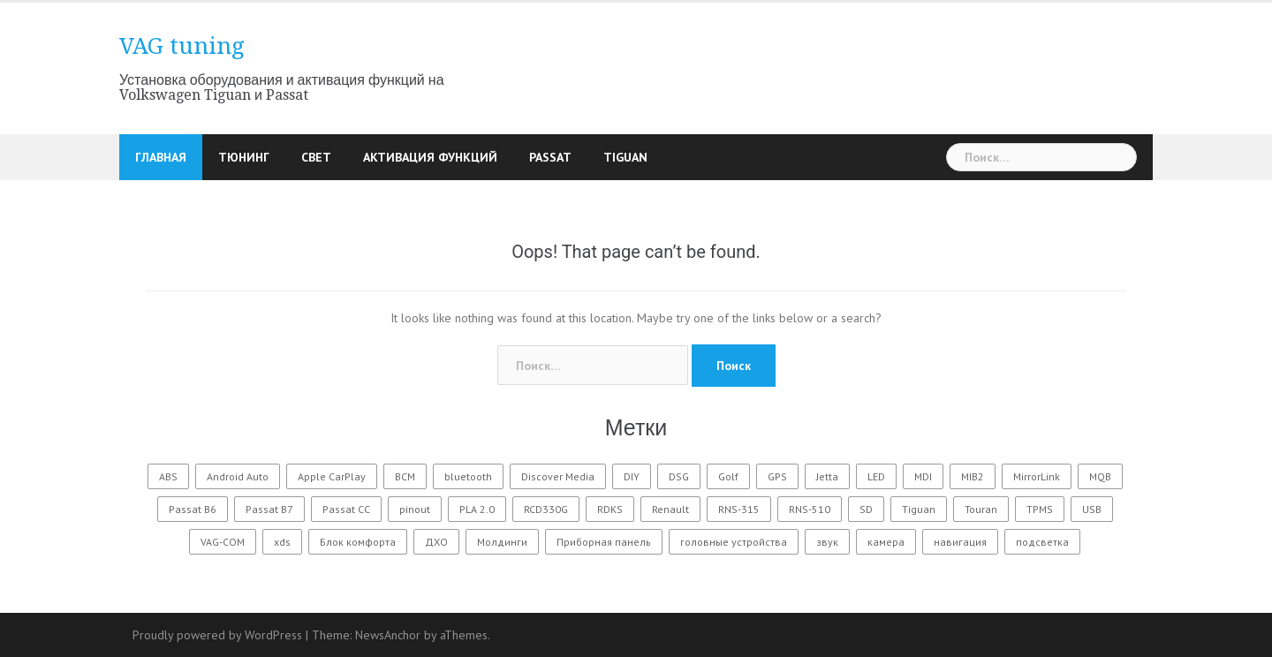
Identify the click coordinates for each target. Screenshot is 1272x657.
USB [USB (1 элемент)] (1092, 509)
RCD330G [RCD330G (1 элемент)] (546, 509)
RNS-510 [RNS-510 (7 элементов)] (809, 509)
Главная (160, 157)
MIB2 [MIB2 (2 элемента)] (972, 476)
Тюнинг (243, 157)
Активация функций (430, 157)
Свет (316, 157)
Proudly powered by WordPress (217, 635)
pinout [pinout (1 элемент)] (414, 509)
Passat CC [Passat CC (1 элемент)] (346, 509)
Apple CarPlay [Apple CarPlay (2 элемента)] (332, 476)
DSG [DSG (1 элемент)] (679, 476)
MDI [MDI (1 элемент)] (923, 476)
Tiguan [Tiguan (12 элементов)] (918, 509)
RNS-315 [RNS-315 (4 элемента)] (739, 509)
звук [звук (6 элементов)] (827, 541)
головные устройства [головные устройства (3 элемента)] (733, 541)
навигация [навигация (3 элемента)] (960, 541)
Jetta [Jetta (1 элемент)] (827, 476)
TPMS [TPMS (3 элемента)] (1039, 509)
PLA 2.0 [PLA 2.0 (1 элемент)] (477, 509)
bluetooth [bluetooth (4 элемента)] (468, 476)
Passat (550, 157)
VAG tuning (182, 46)
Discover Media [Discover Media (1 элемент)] (557, 476)
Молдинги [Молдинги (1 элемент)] (502, 541)
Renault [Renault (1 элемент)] (670, 509)
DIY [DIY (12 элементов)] (632, 476)
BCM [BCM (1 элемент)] (405, 476)
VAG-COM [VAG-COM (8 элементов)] (223, 541)
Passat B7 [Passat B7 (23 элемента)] (269, 509)
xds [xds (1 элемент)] (282, 541)
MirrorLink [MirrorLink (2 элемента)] (1036, 476)
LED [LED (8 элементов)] (876, 476)
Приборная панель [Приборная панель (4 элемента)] (603, 541)
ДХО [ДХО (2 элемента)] (436, 541)
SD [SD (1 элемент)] (866, 509)
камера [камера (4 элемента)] (886, 541)
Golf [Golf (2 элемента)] (728, 476)
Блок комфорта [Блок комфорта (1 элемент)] (358, 541)
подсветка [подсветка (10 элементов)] (1042, 541)
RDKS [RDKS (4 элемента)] (610, 509)
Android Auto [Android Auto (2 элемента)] (238, 476)
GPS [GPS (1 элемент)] (777, 476)
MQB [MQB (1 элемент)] (1100, 476)
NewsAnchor (387, 635)
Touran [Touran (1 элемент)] (981, 509)
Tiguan (625, 157)
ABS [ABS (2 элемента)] (168, 476)
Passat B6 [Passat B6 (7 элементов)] (192, 509)
